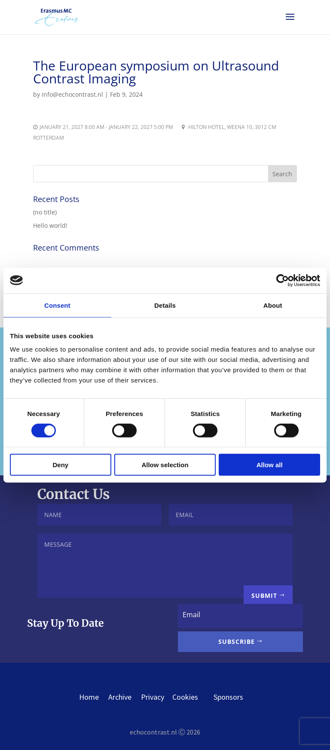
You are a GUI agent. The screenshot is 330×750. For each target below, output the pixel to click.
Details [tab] (165, 305)
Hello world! (50, 225)
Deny (60, 464)
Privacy (152, 697)
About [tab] (272, 305)
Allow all (270, 464)
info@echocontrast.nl (72, 94)
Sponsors (228, 697)
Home (89, 697)
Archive (119, 697)
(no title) (45, 212)
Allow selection (164, 464)
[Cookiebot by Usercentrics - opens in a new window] (282, 280)
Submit (264, 595)
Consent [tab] (57, 305)
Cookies (193, 697)
